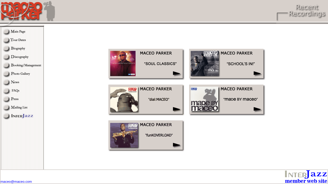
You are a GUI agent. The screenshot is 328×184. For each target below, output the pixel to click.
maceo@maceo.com (16, 181)
